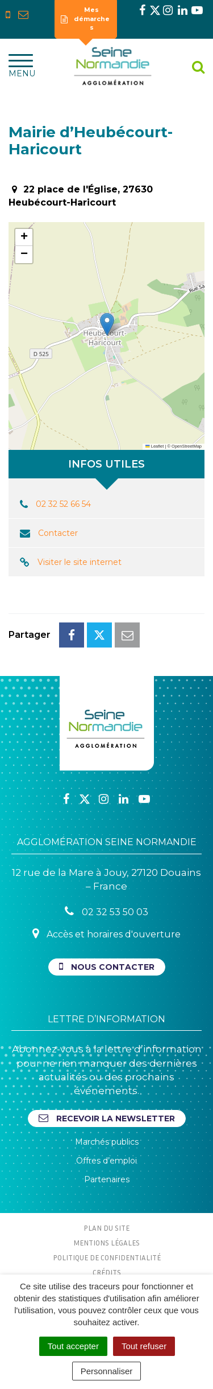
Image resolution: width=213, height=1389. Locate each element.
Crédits (107, 1272)
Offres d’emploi (106, 1161)
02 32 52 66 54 (63, 504)
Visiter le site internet (79, 562)
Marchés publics (107, 1142)
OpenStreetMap (187, 446)
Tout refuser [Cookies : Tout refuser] (144, 1346)
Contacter (58, 533)
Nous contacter (106, 966)
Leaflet (154, 446)
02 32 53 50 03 (106, 911)
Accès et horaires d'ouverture (106, 934)
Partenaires (107, 1179)
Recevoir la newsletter (107, 1118)
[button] (107, 324)
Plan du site (106, 1227)
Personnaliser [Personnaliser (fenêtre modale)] (107, 1371)
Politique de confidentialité (107, 1257)
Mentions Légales (106, 1242)
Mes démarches (85, 18)
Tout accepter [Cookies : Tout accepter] (73, 1346)
